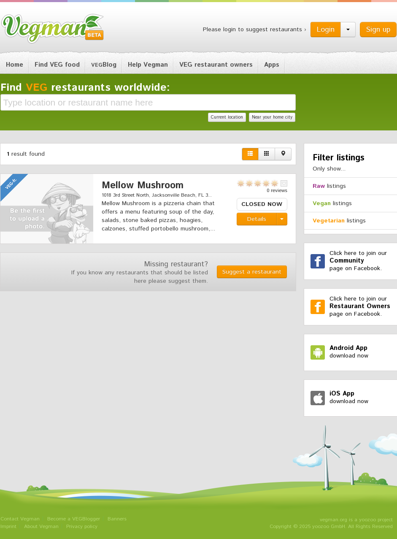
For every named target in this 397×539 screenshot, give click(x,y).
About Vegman (41, 526)
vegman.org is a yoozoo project (356, 519)
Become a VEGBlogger (73, 519)
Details (256, 219)
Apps (271, 64)
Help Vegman (148, 64)
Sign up (378, 29)
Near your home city (272, 117)
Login (326, 29)
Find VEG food (57, 64)
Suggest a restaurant (251, 272)
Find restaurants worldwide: (85, 88)
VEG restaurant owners (216, 64)
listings (329, 186)
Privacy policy (81, 526)
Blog (103, 64)
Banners (117, 519)
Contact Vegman (20, 519)
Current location (227, 117)
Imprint (8, 526)
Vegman (52, 29)
